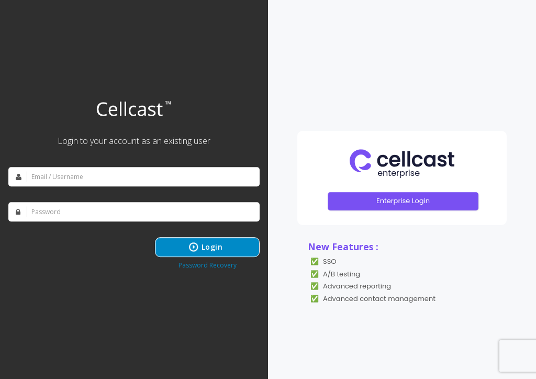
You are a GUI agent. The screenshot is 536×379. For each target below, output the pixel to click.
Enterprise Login (403, 201)
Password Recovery (207, 265)
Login (212, 247)
